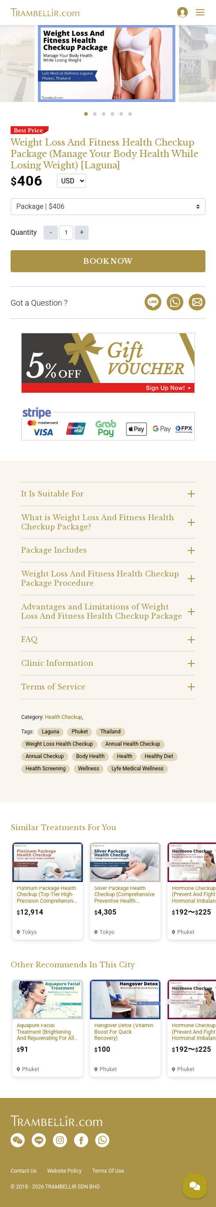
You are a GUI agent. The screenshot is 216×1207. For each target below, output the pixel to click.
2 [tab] (95, 114)
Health (124, 756)
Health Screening (46, 769)
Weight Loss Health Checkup (59, 744)
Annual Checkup (45, 756)
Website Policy (64, 1171)
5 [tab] (121, 114)
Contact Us (24, 1171)
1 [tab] (86, 114)
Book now (108, 261)
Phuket (79, 732)
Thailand (110, 732)
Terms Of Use (108, 1171)
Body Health (90, 756)
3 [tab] (103, 114)
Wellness (88, 769)
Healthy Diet (159, 756)
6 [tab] (130, 114)
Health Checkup (63, 717)
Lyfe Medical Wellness (138, 769)
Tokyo (29, 932)
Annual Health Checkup (132, 744)
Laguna (51, 732)
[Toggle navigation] (200, 12)
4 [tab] (112, 114)
